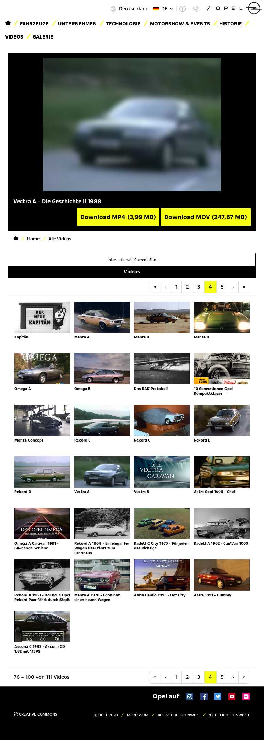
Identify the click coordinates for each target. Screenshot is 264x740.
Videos (14, 36)
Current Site (145, 259)
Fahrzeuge (34, 23)
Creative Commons (35, 714)
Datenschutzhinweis (178, 715)
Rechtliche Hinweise (229, 715)
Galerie (43, 36)
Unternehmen (77, 23)
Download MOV (205, 217)
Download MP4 (118, 217)
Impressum (137, 715)
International (119, 259)
